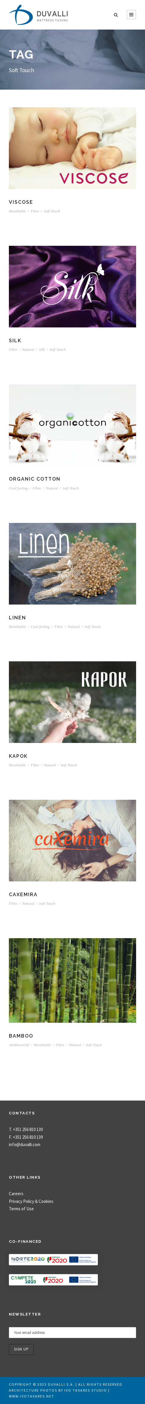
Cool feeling (18, 488)
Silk (15, 340)
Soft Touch (52, 211)
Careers (16, 1193)
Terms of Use (21, 1208)
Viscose (21, 202)
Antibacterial (19, 1045)
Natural (28, 349)
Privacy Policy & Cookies (31, 1201)
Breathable (17, 211)
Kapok (18, 756)
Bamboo (21, 1036)
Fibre (35, 211)
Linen (17, 618)
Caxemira (23, 894)
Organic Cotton (34, 479)
